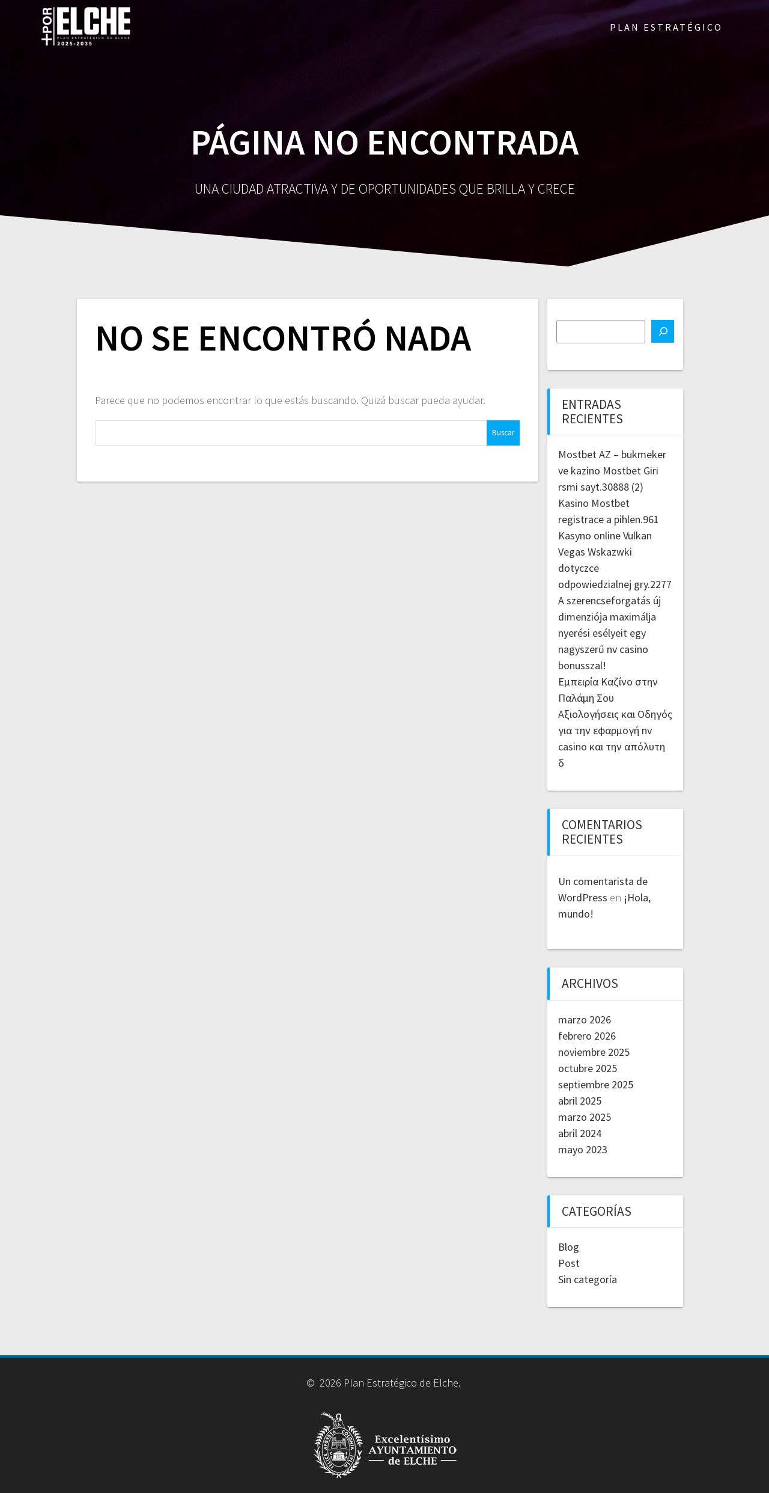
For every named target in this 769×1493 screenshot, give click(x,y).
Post (569, 1263)
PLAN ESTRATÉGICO (666, 27)
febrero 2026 (587, 1036)
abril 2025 (579, 1101)
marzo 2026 (584, 1019)
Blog (568, 1247)
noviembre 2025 (594, 1052)
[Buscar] (662, 331)
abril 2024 (579, 1133)
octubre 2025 (587, 1068)
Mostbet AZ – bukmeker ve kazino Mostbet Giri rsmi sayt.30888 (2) (612, 470)
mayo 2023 (582, 1149)
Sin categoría (587, 1279)
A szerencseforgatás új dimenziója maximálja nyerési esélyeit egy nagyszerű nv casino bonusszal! (609, 632)
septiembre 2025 (595, 1084)
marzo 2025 (584, 1117)
